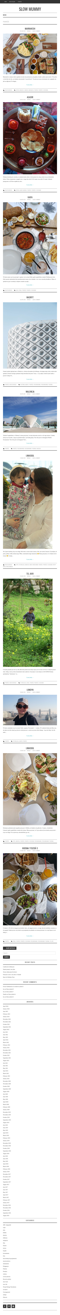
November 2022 (7, 1021)
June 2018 (5, 1158)
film (4, 1243)
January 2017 (6, 1202)
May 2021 (5, 1068)
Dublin (4, 1232)
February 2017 (6, 1200)
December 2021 (7, 1050)
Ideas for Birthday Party (9, 977)
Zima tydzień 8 (10, 989)
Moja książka (12, 1)
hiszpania (22, 384)
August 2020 (6, 1091)
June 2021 (5, 1065)
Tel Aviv (30, 573)
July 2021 (5, 1063)
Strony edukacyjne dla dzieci (10, 972)
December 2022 (7, 1019)
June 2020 (5, 1096)
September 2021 (7, 1058)
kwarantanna (6, 1253)
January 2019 (6, 1140)
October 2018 (6, 1148)
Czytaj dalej (30, 84)
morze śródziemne (34, 565)
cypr (17, 565)
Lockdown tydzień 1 (19, 986)
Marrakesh (30, 28)
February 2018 (6, 1169)
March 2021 (6, 1073)
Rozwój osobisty (7, 1279)
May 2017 (5, 1192)
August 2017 (6, 1184)
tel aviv (51, 941)
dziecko (5, 1235)
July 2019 (5, 1125)
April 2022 (5, 1040)
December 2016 (7, 1205)
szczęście (5, 1289)
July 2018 (5, 1156)
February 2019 (6, 1138)
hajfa (17, 290)
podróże (36, 90)
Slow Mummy (30, 9)
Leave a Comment (36, 31)
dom (4, 1230)
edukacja (5, 1238)
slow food (5, 1281)
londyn (20, 741)
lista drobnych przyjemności (10, 1258)
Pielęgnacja (6, 1266)
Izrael (20, 290)
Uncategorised (8, 90)
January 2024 (6, 1009)
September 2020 (7, 1089)
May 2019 (5, 1130)
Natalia (28, 31)
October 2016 (6, 1210)
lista (4, 1256)
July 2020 (5, 1094)
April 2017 (5, 1195)
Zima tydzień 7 (10, 991)
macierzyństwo (6, 1261)
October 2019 (6, 1117)
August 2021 (6, 1060)
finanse (4, 1245)
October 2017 (6, 1179)
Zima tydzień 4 (12, 994)
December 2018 (7, 1143)
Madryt (30, 297)
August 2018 (6, 1153)
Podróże (20, 1)
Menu (4, 15)
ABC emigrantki (7, 1225)
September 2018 (7, 1151)
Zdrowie (5, 1297)
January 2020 (6, 1109)
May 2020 (5, 1099)
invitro (4, 1248)
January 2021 (6, 1078)
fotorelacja (21, 565)
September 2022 (7, 1027)
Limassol (30, 455)
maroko (26, 90)
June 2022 (5, 1034)
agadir (21, 190)
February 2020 (6, 1107)
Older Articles (9, 948)
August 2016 (6, 1215)
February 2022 (6, 1045)
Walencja (30, 391)
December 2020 (7, 1081)
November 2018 (7, 1145)
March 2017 (6, 1197)
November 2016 (7, 1207)
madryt (27, 384)
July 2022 (5, 1032)
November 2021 (7, 1052)
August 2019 (6, 1122)
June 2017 (5, 1189)
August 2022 (6, 1029)
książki (4, 1250)
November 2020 (7, 1083)
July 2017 (5, 1187)
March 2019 (6, 1135)
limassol (27, 565)
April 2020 (5, 1102)
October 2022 (6, 1024)
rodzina (5, 1274)
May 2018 (5, 1161)
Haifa (30, 197)
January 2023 (6, 1016)
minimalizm (6, 1263)
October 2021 (6, 1055)
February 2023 (6, 1014)
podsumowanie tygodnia (46, 384)
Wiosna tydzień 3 (30, 848)
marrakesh (31, 90)
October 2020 (6, 1086)
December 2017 (7, 1174)
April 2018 (5, 1164)
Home (5, 1)
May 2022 (5, 1037)
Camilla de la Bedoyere (8, 966)
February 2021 (6, 1076)
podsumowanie (37, 384)
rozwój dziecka (6, 1276)
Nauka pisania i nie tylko (9, 969)
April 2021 (5, 1071)
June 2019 (5, 1127)
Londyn (30, 689)
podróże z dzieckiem (43, 90)
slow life (5, 1284)
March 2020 (6, 1104)
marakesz (22, 90)
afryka (17, 90)
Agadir (30, 97)
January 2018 (6, 1171)
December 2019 (7, 1112)
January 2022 (6, 1047)
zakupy (4, 1294)
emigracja (5, 1240)
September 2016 (7, 1213)
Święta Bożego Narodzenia (9, 1287)
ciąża (4, 1227)
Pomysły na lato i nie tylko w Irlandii (12, 974)
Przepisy (5, 1271)
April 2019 (5, 1133)
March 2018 (6, 1166)
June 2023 (5, 1011)
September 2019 (7, 1120)
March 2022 (6, 1042)
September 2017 (7, 1182)
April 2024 (5, 1006)
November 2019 (7, 1114)
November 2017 (7, 1176)
